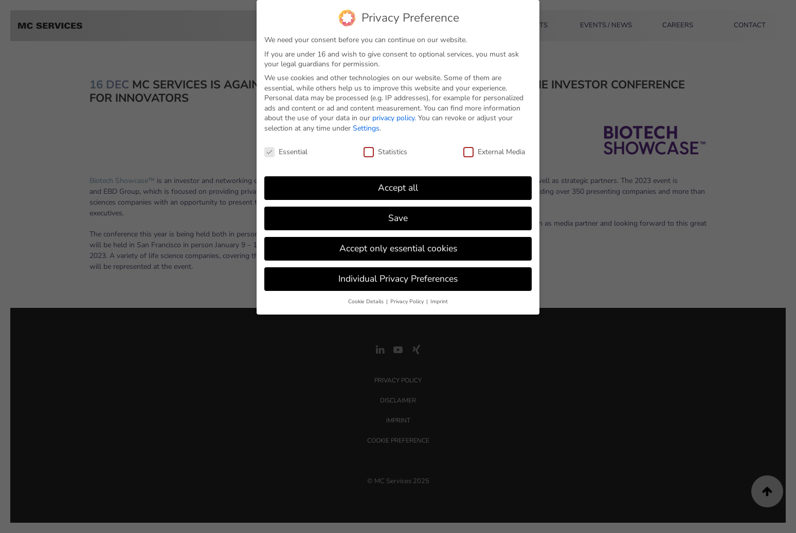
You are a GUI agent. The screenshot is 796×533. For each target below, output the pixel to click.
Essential (285, 147)
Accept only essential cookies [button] (398, 243)
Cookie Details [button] (366, 296)
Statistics (385, 147)
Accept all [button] (398, 182)
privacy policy (393, 113)
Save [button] (398, 213)
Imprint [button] (439, 296)
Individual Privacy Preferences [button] (398, 273)
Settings (366, 123)
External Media (494, 147)
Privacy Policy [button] (407, 296)
